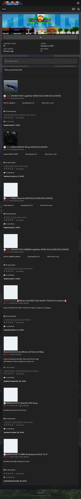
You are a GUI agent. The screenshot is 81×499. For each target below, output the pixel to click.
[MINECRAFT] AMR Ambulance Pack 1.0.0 (26, 454)
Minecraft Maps (16, 354)
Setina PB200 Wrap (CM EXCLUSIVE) (29, 147)
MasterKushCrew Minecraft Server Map (24, 352)
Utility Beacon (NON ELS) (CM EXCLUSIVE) (32, 198)
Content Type (11, 61)
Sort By (73, 75)
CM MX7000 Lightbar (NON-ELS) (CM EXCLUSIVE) (36, 96)
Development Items (17, 98)
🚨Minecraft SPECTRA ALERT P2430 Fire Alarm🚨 (42, 300)
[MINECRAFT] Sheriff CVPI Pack (22, 403)
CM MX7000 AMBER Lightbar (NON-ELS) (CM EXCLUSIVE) (40, 249)
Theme (40, 493)
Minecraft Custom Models (20, 303)
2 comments (9, 477)
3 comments (9, 121)
